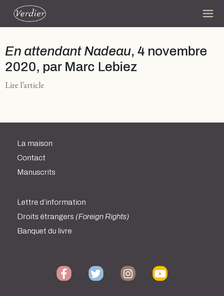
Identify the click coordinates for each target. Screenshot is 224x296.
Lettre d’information (51, 202)
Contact (31, 158)
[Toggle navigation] (208, 13)
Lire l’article (24, 84)
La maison (35, 143)
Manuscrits (36, 172)
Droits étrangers (73, 217)
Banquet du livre (44, 231)
